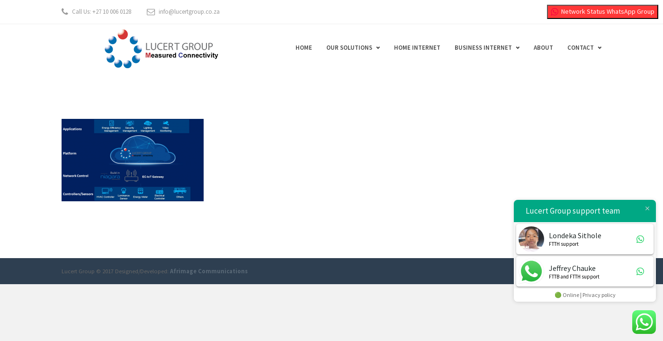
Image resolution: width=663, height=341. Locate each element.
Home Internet (417, 48)
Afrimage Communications (209, 271)
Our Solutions (349, 48)
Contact (580, 48)
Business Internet (483, 48)
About (543, 48)
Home (304, 48)
